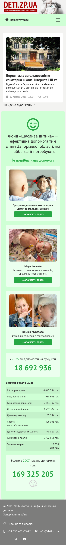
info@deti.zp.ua (47, 531)
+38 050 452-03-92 (17, 531)
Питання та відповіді (18, 524)
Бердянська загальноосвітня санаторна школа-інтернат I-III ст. (32, 77)
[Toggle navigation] (58, 20)
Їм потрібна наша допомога (33, 160)
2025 (15, 359)
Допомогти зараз (32, 214)
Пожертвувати (17, 20)
